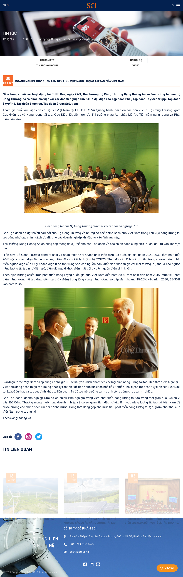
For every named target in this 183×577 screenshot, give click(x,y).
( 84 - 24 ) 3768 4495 (79, 544)
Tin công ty (47, 60)
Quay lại (167, 568)
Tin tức (24, 39)
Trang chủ (8, 39)
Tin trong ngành (47, 65)
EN (4, 5)
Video (135, 65)
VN (9, 5)
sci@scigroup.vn (76, 552)
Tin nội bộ (136, 60)
